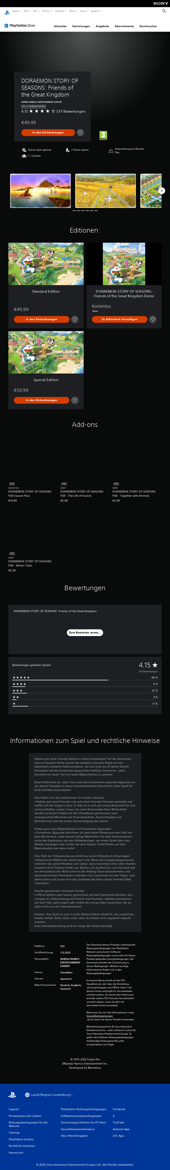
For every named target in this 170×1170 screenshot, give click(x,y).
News (72, 11)
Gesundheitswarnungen (99, 1012)
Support (95, 11)
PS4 (35, 11)
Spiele (15, 11)
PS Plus (46, 11)
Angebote (102, 22)
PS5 (26, 11)
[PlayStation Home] (7, 11)
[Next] (161, 187)
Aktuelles (60, 22)
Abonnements (124, 22)
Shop (82, 11)
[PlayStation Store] (20, 21)
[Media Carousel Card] (40, 187)
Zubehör (59, 11)
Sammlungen (81, 22)
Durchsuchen (148, 22)
